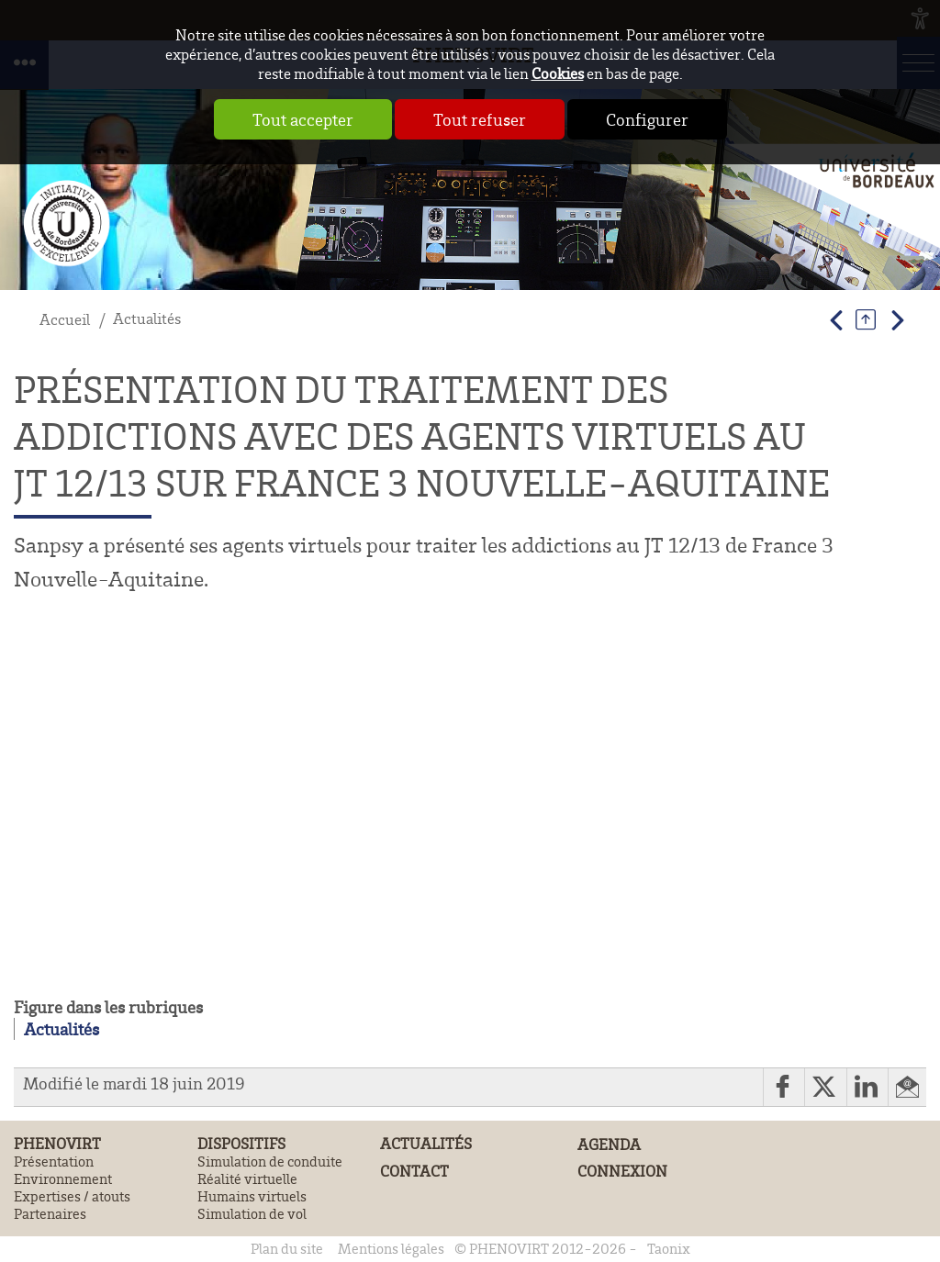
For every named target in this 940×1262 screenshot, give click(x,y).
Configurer (647, 119)
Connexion (622, 1170)
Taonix (668, 1248)
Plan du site (287, 1248)
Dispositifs (241, 1143)
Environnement (63, 1179)
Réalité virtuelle (247, 1179)
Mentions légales (391, 1248)
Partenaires (50, 1214)
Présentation (54, 1161)
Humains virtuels (252, 1196)
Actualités (147, 318)
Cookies (558, 73)
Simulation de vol (252, 1214)
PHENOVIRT (57, 1143)
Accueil (64, 319)
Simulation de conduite (269, 1161)
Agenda (609, 1144)
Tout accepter (302, 119)
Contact (414, 1171)
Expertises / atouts (72, 1196)
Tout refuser (479, 119)
